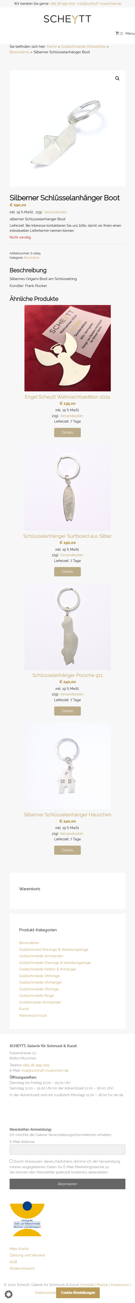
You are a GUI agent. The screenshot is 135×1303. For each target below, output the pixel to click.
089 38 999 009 (62, 4)
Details (67, 432)
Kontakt (88, 1285)
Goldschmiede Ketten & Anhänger (47, 969)
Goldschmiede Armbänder (41, 956)
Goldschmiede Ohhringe (39, 976)
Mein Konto (19, 1249)
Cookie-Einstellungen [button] (78, 1293)
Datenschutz (45, 1293)
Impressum (120, 1285)
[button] (117, 78)
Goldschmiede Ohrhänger (40, 982)
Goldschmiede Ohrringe (39, 989)
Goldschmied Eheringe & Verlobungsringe (53, 949)
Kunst (24, 1009)
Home (52, 46)
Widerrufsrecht (22, 1268)
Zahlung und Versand (27, 1255)
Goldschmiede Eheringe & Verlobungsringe (55, 963)
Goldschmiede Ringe (36, 995)
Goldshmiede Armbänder (40, 1002)
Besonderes (19, 52)
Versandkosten (55, 212)
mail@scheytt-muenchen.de (99, 4)
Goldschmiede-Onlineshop (83, 46)
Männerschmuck (33, 1015)
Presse (102, 1285)
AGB (13, 1262)
